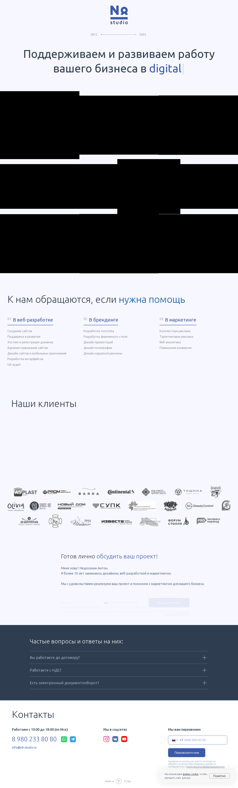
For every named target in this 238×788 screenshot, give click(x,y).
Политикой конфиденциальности (205, 766)
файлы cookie (190, 774)
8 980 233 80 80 (34, 739)
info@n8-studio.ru (24, 747)
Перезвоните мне (187, 753)
